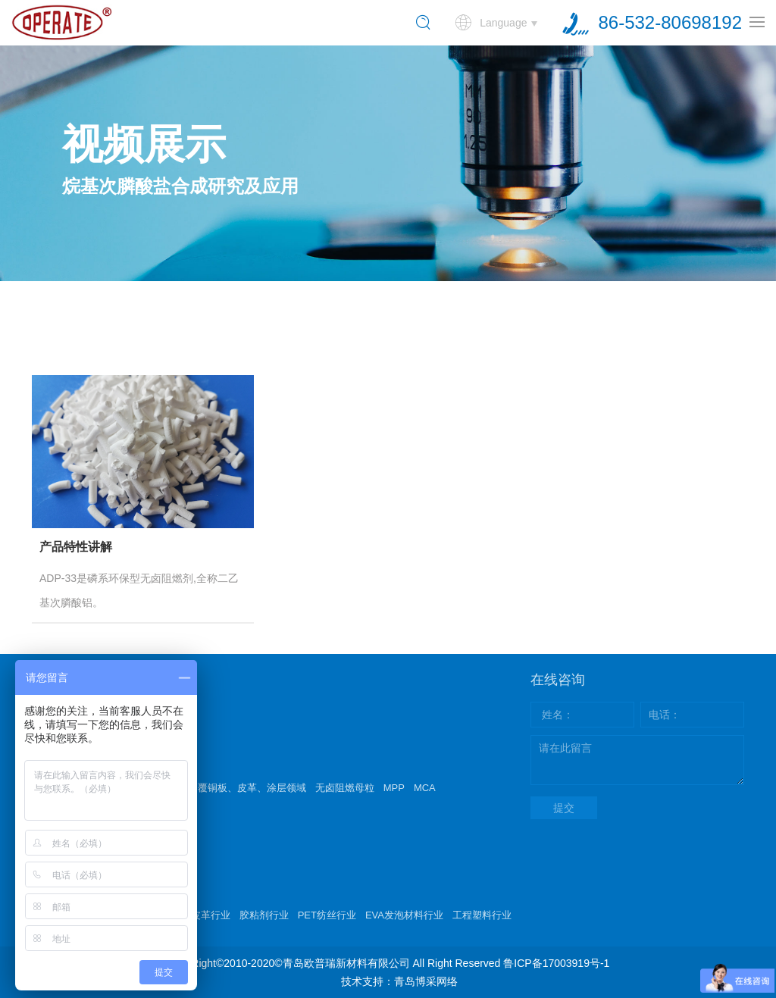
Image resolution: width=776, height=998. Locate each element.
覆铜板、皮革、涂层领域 (252, 787)
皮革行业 (210, 915)
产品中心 (59, 756)
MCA (425, 787)
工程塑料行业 (482, 915)
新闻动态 (59, 819)
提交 (563, 808)
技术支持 (59, 883)
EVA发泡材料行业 (404, 915)
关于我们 (60, 692)
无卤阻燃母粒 (344, 787)
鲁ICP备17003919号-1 (556, 963)
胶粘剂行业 (264, 915)
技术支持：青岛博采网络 (399, 981)
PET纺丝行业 (327, 915)
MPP (394, 787)
